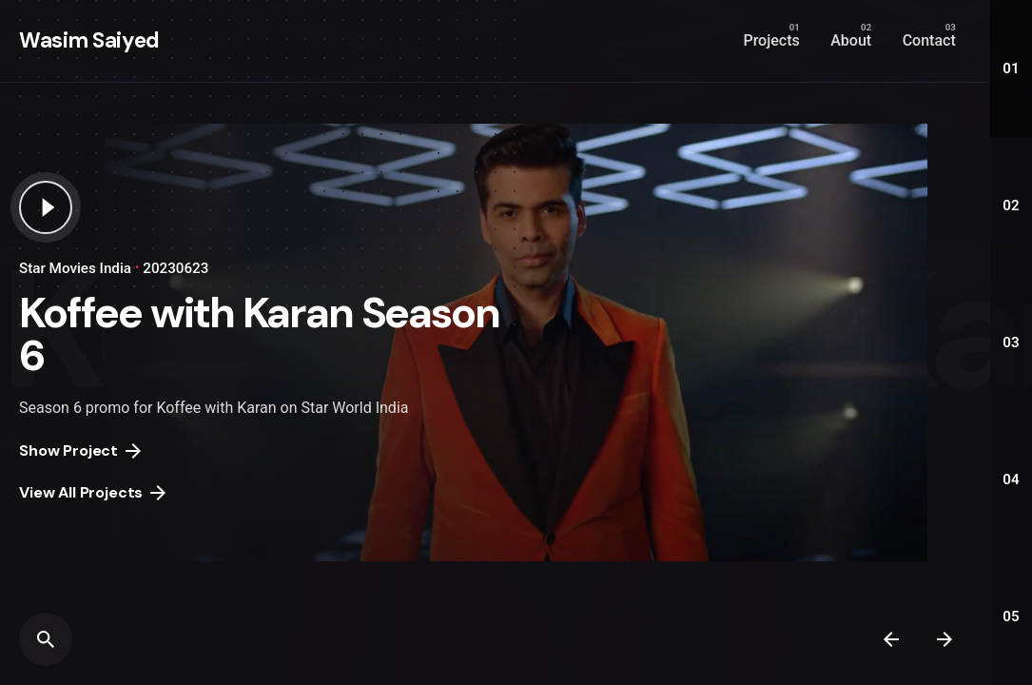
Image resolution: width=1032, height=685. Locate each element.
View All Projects (92, 492)
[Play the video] (45, 207)
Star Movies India (75, 268)
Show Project (80, 450)
